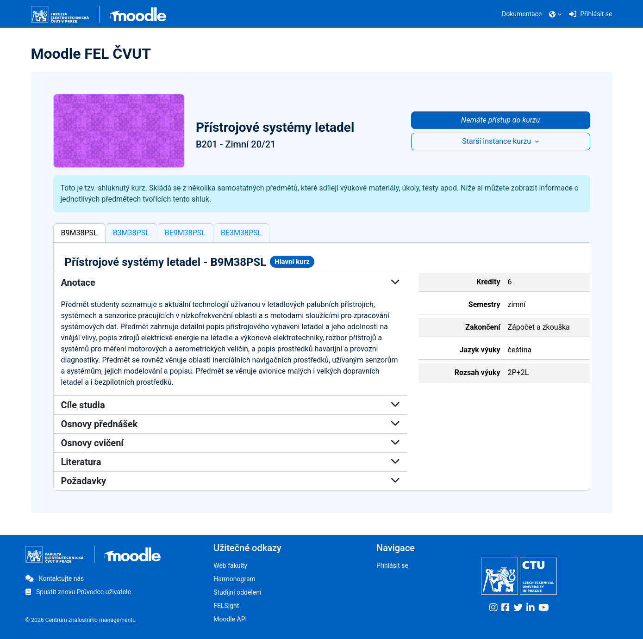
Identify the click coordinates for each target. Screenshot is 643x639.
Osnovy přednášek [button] (230, 424)
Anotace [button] (230, 282)
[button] (555, 14)
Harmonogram (234, 579)
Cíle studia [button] (230, 405)
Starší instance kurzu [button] (497, 141)
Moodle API (230, 619)
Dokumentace (522, 14)
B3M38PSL (131, 232)
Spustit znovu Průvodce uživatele (78, 592)
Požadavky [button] (230, 480)
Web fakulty (230, 565)
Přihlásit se (392, 565)
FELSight (226, 605)
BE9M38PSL (185, 232)
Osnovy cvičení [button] (230, 443)
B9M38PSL (79, 232)
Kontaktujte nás (54, 578)
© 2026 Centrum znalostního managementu (80, 620)
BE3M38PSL (241, 232)
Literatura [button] (230, 461)
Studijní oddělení (237, 592)
